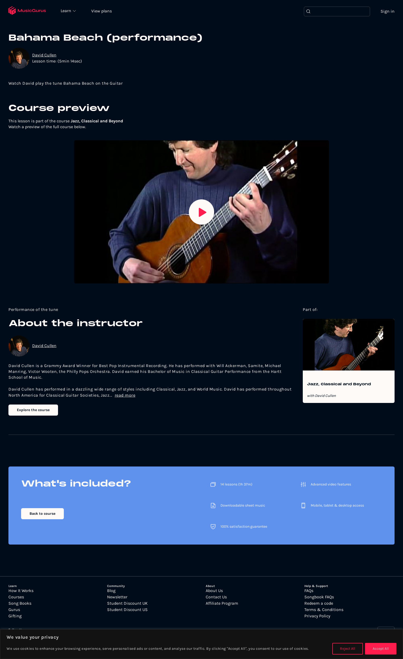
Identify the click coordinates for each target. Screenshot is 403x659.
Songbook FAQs (319, 597)
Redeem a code (318, 603)
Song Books (19, 603)
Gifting (15, 616)
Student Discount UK (127, 603)
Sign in (388, 11)
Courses (16, 597)
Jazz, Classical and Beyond (339, 384)
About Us (214, 591)
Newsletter (117, 597)
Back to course (42, 513)
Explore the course (33, 410)
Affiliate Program (222, 603)
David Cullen (44, 54)
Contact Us (216, 597)
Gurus (14, 610)
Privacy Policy (317, 616)
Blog (111, 591)
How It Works (20, 591)
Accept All (381, 648)
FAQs (308, 591)
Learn (66, 10)
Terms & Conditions (323, 610)
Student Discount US (127, 610)
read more (125, 395)
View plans (101, 10)
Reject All (347, 648)
